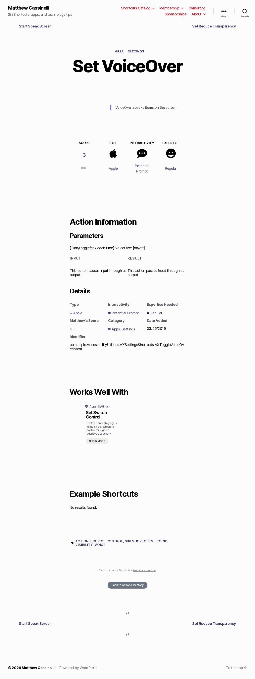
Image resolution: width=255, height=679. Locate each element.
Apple (113, 168)
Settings (136, 51)
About (196, 14)
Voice (100, 545)
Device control (108, 541)
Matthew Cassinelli (28, 8)
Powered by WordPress (78, 668)
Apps (119, 51)
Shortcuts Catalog (135, 8)
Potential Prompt (125, 313)
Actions (83, 541)
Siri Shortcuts (139, 541)
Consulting (196, 8)
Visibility (84, 545)
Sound (161, 541)
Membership (169, 8)
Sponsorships (175, 14)
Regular (171, 168)
